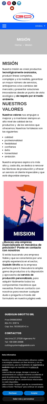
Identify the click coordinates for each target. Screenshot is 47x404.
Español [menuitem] (39, 26)
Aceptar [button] (34, 393)
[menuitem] (40, 26)
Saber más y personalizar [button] (23, 399)
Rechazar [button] (13, 393)
